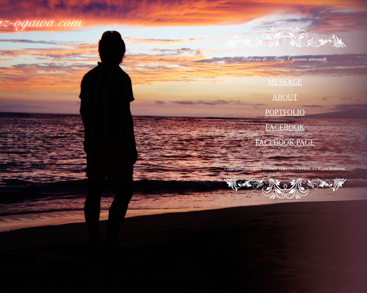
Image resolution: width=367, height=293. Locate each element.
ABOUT (285, 97)
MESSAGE (285, 82)
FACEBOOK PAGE (285, 142)
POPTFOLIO (285, 112)
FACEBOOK (285, 127)
